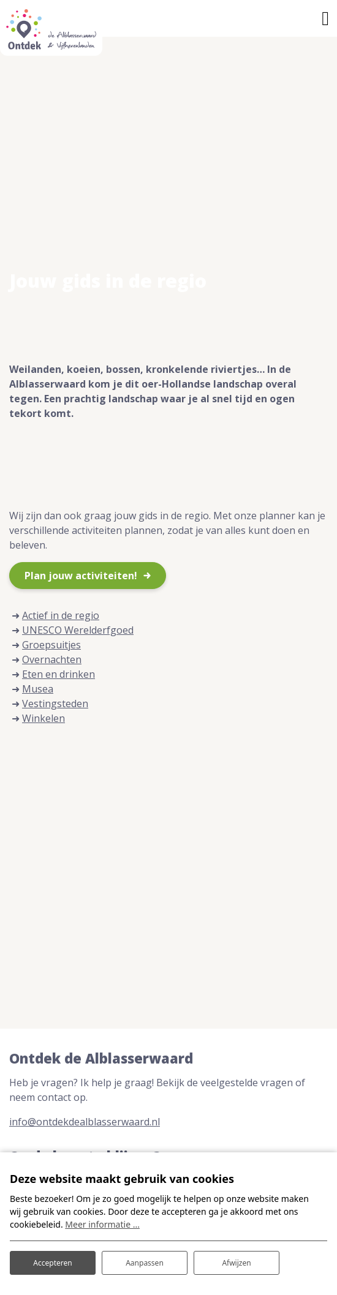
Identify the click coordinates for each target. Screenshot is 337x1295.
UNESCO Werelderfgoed (78, 630)
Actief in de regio (60, 615)
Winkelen (43, 718)
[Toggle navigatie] (325, 18)
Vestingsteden (55, 703)
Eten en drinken (58, 674)
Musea (37, 689)
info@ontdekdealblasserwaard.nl (84, 1121)
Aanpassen (145, 1263)
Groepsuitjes (51, 644)
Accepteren (52, 1263)
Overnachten (51, 659)
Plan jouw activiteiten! (81, 575)
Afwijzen (236, 1263)
